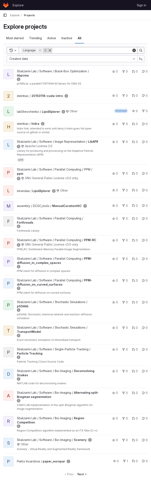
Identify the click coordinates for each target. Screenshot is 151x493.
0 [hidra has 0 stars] (115, 124)
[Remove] (49, 50)
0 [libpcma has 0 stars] (115, 71)
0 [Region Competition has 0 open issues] (145, 418)
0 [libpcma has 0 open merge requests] (135, 71)
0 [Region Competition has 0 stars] (115, 418)
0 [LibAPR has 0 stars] (115, 142)
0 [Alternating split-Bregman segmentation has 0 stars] (115, 393)
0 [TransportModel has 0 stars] (115, 327)
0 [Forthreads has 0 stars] (115, 218)
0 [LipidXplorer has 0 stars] (135, 111)
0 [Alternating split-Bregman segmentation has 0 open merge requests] (135, 393)
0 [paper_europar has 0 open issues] (145, 461)
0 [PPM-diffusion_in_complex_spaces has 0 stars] (115, 259)
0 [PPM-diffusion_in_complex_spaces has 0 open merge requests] (135, 259)
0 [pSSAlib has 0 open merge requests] (135, 302)
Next (82, 474)
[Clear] (134, 50)
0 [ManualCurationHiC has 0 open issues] (145, 205)
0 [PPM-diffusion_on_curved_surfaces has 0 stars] (115, 280)
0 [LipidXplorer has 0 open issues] (145, 190)
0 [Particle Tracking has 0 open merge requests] (135, 349)
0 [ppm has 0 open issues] (145, 173)
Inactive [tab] (66, 38)
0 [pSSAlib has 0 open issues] (145, 302)
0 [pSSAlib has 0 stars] (115, 302)
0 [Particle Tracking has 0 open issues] (145, 349)
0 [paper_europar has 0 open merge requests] (135, 461)
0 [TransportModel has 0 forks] (125, 327)
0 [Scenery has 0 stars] (115, 440)
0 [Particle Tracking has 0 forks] (125, 349)
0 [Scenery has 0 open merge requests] (135, 440)
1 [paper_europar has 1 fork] (125, 461)
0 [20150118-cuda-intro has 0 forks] (125, 95)
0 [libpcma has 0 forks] (125, 71)
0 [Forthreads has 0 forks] (125, 218)
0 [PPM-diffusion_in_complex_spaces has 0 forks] (125, 259)
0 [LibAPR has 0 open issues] (145, 142)
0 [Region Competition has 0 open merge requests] (135, 418)
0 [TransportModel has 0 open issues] (145, 327)
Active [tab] (51, 38)
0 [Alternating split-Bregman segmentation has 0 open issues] (145, 393)
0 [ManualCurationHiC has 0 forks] (125, 205)
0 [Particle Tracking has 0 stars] (115, 349)
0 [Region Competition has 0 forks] (125, 418)
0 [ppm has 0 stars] (115, 173)
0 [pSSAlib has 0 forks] (125, 302)
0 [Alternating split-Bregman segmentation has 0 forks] (125, 393)
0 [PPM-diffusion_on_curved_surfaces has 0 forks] (125, 280)
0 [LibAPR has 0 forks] (125, 142)
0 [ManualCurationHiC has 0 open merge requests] (135, 205)
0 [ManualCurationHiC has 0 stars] (115, 205)
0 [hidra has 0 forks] (125, 124)
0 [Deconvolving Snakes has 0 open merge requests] (135, 371)
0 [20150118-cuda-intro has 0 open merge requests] (135, 95)
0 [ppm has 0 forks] (125, 173)
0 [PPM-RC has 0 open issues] (145, 240)
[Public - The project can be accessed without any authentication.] (18, 79)
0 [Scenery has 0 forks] (125, 440)
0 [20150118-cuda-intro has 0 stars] (115, 95)
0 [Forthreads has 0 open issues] (145, 218)
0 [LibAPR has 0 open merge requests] (135, 142)
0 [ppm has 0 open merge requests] (135, 173)
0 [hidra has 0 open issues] (145, 124)
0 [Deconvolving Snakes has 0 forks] (125, 371)
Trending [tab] (35, 38)
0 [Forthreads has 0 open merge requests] (135, 218)
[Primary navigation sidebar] (5, 15)
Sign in (141, 5)
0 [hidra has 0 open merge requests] (135, 124)
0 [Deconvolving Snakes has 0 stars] (115, 371)
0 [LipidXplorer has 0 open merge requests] (135, 190)
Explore (18, 5)
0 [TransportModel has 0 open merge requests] (135, 327)
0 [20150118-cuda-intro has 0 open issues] (145, 95)
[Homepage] (5, 5)
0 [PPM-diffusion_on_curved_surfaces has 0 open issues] (145, 280)
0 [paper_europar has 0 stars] (116, 461)
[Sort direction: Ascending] (140, 58)
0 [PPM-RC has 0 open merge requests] (135, 240)
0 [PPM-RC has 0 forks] (125, 240)
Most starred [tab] (15, 38)
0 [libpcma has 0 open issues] (145, 71)
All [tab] (79, 38)
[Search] (92, 50)
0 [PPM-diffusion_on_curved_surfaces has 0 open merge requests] (135, 280)
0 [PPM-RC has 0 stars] (115, 240)
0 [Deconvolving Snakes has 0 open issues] (145, 371)
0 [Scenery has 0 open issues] (145, 440)
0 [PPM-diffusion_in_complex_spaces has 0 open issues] (145, 259)
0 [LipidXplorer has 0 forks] (145, 111)
